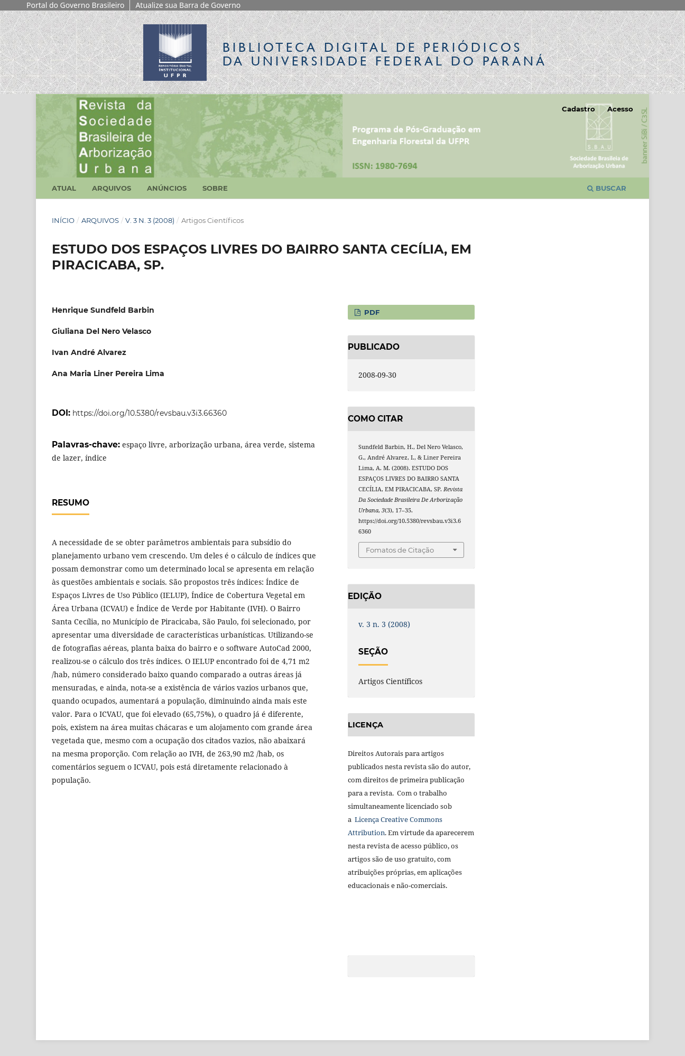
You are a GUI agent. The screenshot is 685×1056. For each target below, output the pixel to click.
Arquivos (111, 188)
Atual (64, 188)
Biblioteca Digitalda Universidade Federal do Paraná (385, 54)
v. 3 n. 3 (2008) (149, 220)
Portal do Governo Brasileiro (75, 5)
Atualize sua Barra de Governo (187, 5)
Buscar (606, 188)
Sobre (215, 188)
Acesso (620, 109)
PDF (370, 312)
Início (63, 220)
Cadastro (578, 109)
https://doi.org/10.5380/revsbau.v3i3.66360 (149, 413)
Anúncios (167, 188)
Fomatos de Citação (400, 550)
